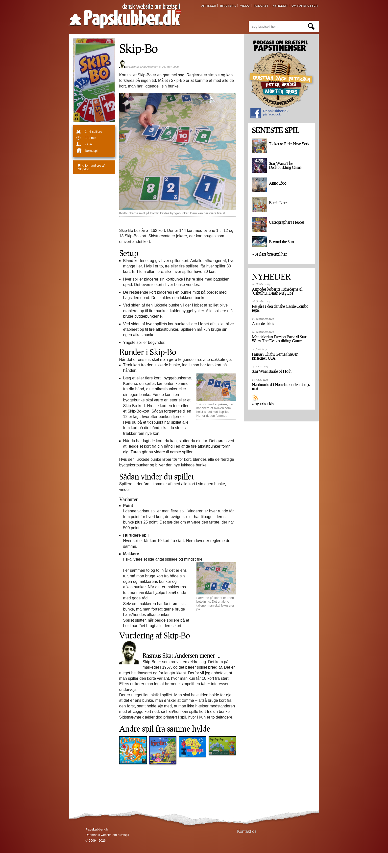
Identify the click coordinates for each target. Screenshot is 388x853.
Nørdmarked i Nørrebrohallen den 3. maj (281, 387)
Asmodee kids (263, 324)
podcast (261, 5)
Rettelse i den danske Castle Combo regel (280, 308)
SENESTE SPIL (275, 130)
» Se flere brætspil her (269, 254)
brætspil (228, 5)
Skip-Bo (138, 48)
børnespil (91, 151)
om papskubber (304, 5)
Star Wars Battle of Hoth (271, 371)
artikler (208, 5)
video (245, 5)
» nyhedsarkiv (263, 404)
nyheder (279, 5)
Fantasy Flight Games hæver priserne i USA (275, 356)
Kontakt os (247, 831)
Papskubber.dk (269, 113)
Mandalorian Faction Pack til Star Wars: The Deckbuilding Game (279, 339)
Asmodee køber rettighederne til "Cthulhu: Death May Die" (277, 291)
